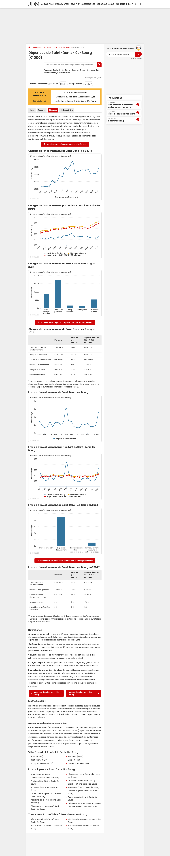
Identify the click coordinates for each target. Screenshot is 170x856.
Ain (49, 47)
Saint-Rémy (65, 70)
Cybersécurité (88, 4)
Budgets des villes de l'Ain (79, 763)
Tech (51, 4)
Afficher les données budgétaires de (43, 84)
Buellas (56, 70)
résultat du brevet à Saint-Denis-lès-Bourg (76, 101)
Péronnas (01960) (75, 756)
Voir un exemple (136, 58)
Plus (129, 4)
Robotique (102, 4)
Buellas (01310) (37, 756)
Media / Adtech (62, 4)
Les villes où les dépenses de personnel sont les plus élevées (65, 322)
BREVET (39, 101)
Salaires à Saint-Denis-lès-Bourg (45, 778)
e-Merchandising (116, 120)
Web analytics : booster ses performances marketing (120, 105)
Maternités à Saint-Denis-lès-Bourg (83, 787)
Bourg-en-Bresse (78, 70)
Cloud (111, 4)
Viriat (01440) (74, 760)
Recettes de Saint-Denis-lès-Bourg (45, 693)
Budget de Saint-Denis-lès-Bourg (84, 693)
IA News (44, 4)
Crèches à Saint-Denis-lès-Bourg (82, 784)
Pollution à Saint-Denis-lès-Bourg (82, 807)
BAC (34, 101)
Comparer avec (75, 84)
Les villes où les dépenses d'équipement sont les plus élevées (65, 560)
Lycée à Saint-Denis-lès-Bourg (81, 780)
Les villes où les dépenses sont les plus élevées (65, 144)
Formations (115, 98)
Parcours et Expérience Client (121, 113)
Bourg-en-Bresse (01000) (42, 763)
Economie (120, 4)
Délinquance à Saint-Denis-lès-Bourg (84, 803)
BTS (45, 101)
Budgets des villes (39, 47)
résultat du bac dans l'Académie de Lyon (76, 97)
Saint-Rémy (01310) (39, 760)
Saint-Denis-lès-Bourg (61, 47)
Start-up (75, 4)
